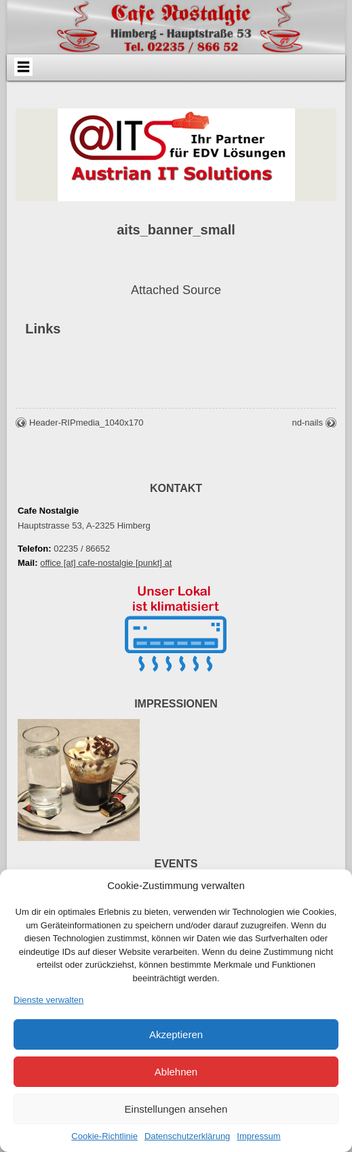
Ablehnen (176, 1071)
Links (42, 328)
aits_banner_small (176, 229)
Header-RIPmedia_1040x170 (86, 422)
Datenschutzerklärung (187, 1136)
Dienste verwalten (48, 1000)
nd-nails (307, 422)
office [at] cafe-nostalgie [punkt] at (106, 563)
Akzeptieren (176, 1034)
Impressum (258, 1136)
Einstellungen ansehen (176, 1109)
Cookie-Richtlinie (104, 1136)
